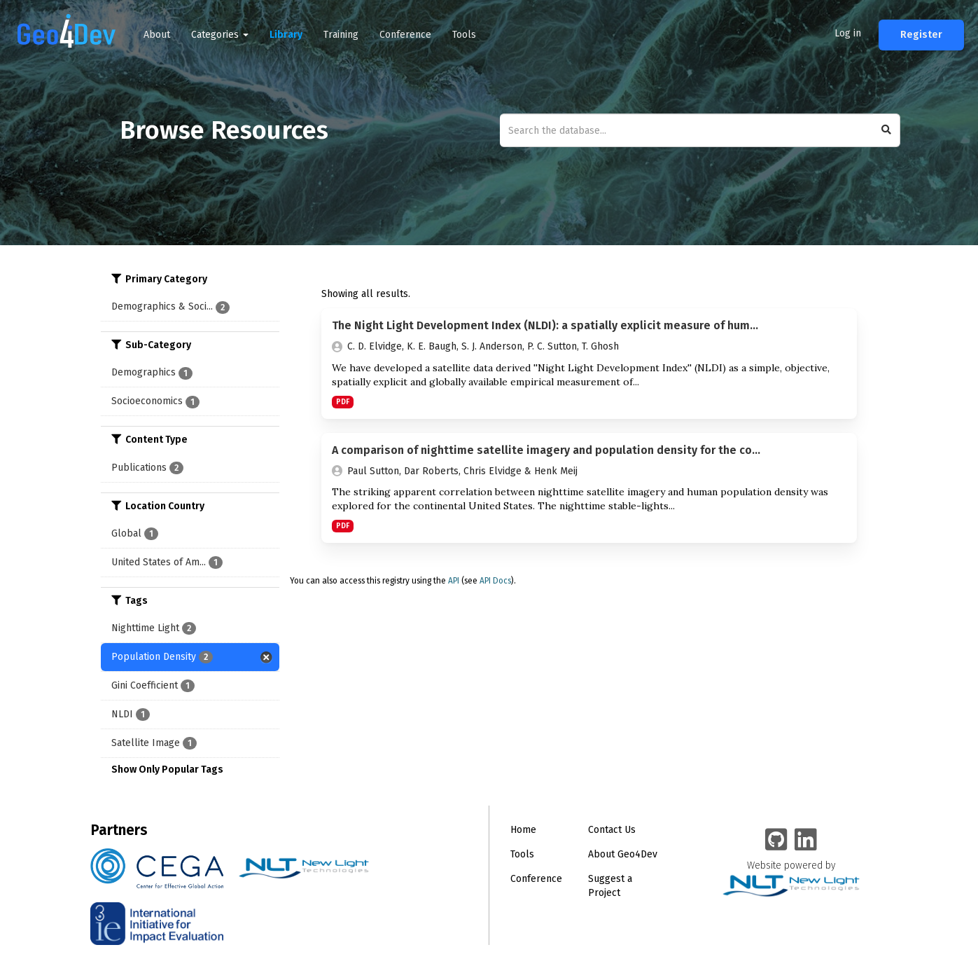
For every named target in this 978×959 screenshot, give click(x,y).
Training (340, 35)
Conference (405, 35)
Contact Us (612, 830)
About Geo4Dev (622, 854)
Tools (464, 35)
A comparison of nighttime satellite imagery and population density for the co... (546, 450)
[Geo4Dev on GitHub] (776, 840)
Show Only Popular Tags (167, 769)
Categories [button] (220, 35)
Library (286, 35)
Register (921, 35)
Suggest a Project (610, 886)
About (157, 35)
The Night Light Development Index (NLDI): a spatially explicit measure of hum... (545, 325)
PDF (342, 401)
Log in (847, 33)
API (453, 581)
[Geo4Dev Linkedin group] (806, 840)
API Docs (495, 581)
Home (523, 830)
